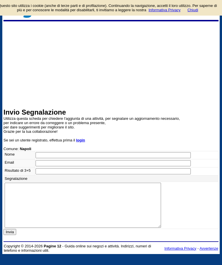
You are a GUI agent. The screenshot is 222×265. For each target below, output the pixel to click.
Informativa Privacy (180, 257)
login (80, 140)
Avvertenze (208, 257)
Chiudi (192, 10)
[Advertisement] (111, 64)
